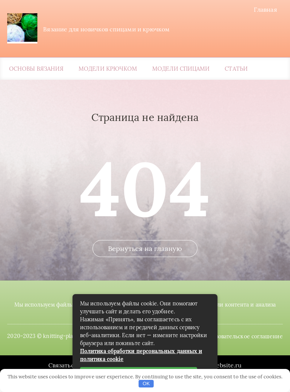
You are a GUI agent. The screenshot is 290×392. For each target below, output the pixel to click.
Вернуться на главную (145, 260)
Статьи (236, 69)
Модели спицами (181, 69)
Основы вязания (36, 69)
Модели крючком (108, 69)
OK (146, 383)
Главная (267, 9)
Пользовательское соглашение (245, 345)
